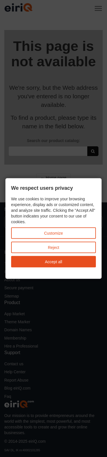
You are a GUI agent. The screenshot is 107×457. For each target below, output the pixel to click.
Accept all (53, 262)
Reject (53, 247)
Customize (53, 233)
